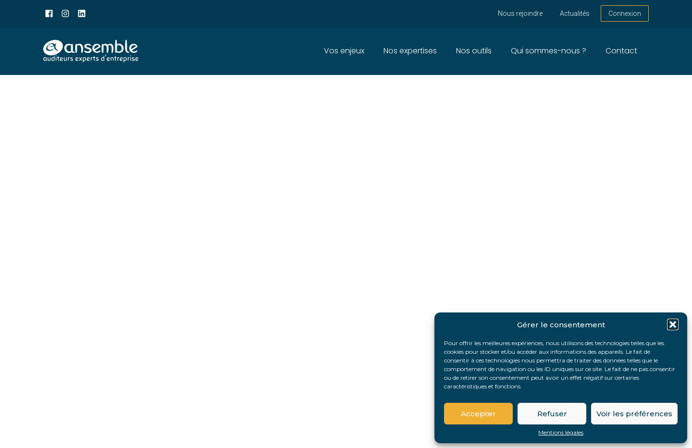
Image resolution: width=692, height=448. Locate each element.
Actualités (575, 13)
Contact (621, 50)
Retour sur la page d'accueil (100, 319)
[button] (673, 324)
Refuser (552, 413)
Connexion (624, 13)
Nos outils (474, 50)
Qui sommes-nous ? (548, 50)
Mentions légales (560, 432)
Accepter (478, 413)
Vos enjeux (344, 50)
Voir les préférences (634, 413)
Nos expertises (410, 50)
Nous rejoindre (520, 13)
